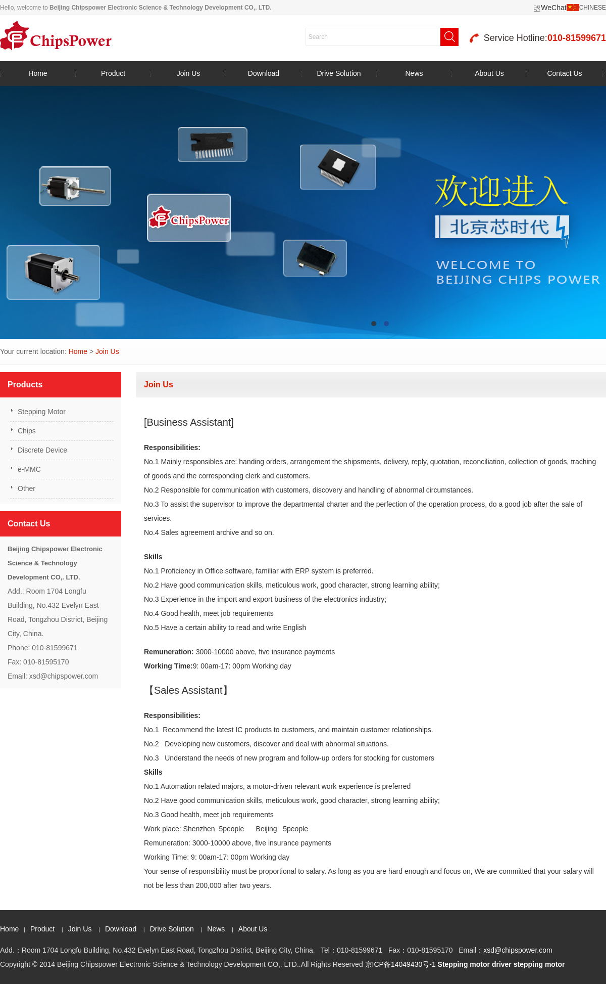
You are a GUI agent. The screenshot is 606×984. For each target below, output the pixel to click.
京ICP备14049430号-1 (400, 964)
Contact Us (564, 73)
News (414, 73)
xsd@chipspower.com (517, 950)
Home (37, 73)
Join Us (188, 73)
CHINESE (592, 7)
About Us (489, 73)
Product (113, 73)
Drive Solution (339, 73)
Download (263, 73)
